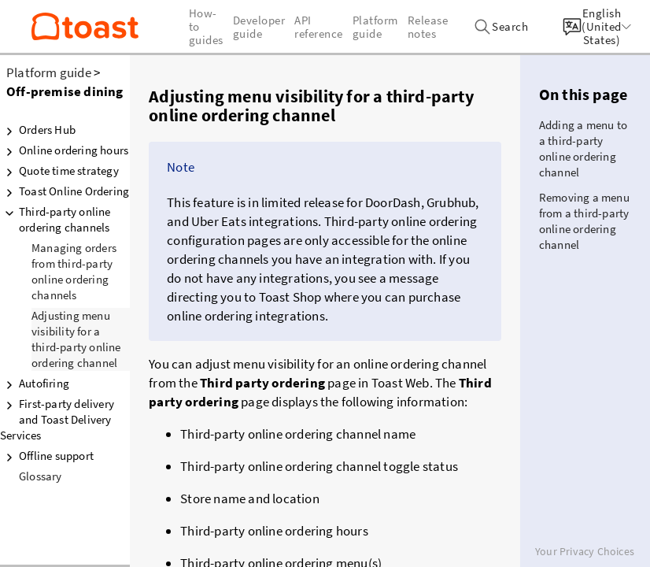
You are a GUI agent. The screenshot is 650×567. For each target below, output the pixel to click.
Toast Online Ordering (64, 191)
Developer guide (259, 27)
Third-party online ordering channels (55, 219)
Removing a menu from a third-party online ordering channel (584, 221)
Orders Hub (38, 130)
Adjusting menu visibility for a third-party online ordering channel (76, 339)
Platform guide (48, 72)
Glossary (40, 476)
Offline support (47, 456)
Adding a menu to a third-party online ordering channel (583, 148)
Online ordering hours (64, 150)
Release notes (428, 27)
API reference (318, 27)
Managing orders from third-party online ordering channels (73, 271)
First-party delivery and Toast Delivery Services (57, 419)
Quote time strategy (59, 171)
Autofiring (34, 383)
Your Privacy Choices (584, 551)
